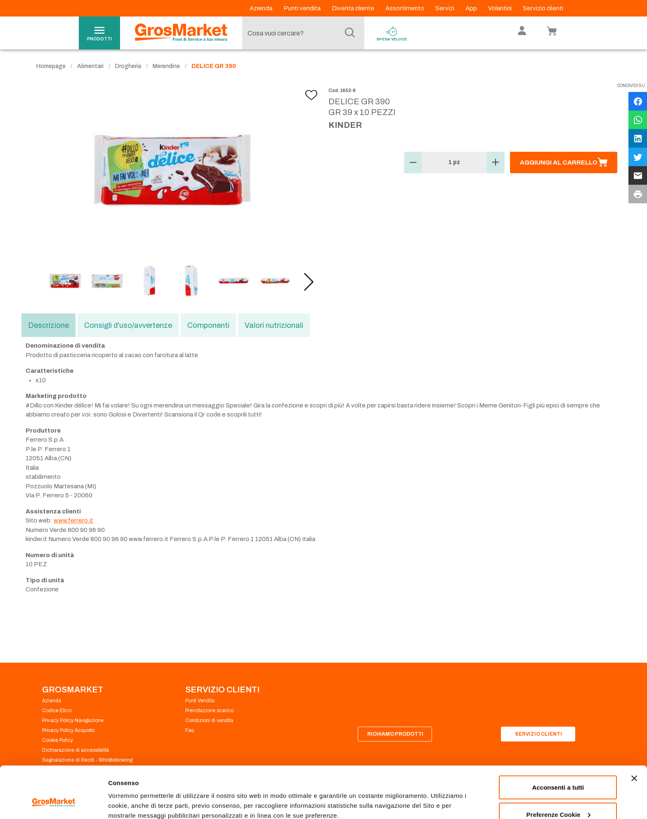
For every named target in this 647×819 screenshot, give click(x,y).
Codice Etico (56, 710)
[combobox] (301, 33)
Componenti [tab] (208, 325)
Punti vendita (302, 8)
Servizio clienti (543, 8)
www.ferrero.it (73, 520)
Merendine (166, 66)
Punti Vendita (200, 701)
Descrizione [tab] (48, 325)
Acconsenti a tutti (558, 742)
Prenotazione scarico (209, 710)
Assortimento (405, 8)
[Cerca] (350, 33)
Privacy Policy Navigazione (73, 720)
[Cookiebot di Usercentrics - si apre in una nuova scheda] (53, 803)
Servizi (445, 8)
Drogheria (128, 66)
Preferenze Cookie (135, 793)
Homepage (51, 66)
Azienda (262, 8)
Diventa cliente (353, 8)
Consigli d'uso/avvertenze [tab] (128, 325)
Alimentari (90, 66)
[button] (308, 282)
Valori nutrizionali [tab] (274, 325)
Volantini (500, 8)
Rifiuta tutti (558, 796)
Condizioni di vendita (209, 720)
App (471, 8)
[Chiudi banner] (634, 734)
